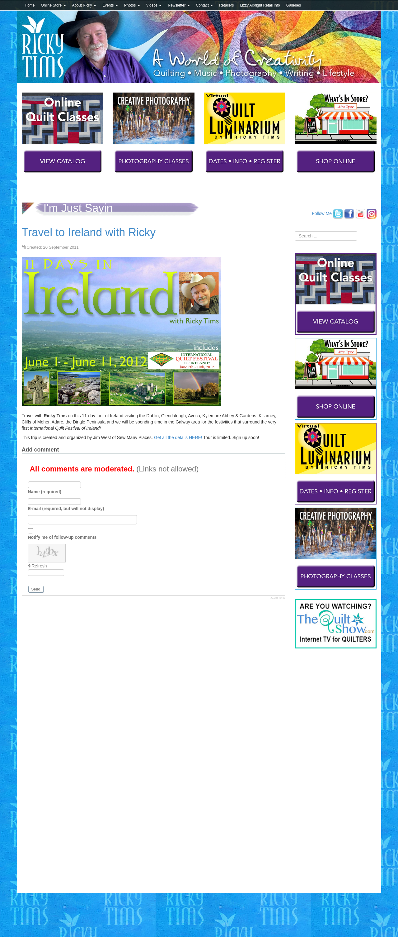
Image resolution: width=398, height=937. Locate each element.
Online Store (53, 5)
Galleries (293, 5)
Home (30, 5)
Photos (132, 5)
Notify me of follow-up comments (62, 537)
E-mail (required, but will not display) (66, 508)
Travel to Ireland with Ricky (89, 232)
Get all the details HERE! (178, 437)
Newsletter (179, 5)
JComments (277, 597)
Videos (154, 5)
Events (110, 5)
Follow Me (322, 213)
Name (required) (44, 491)
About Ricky (84, 5)
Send (35, 589)
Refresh (39, 565)
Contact (204, 5)
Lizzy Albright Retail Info (260, 5)
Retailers (226, 5)
